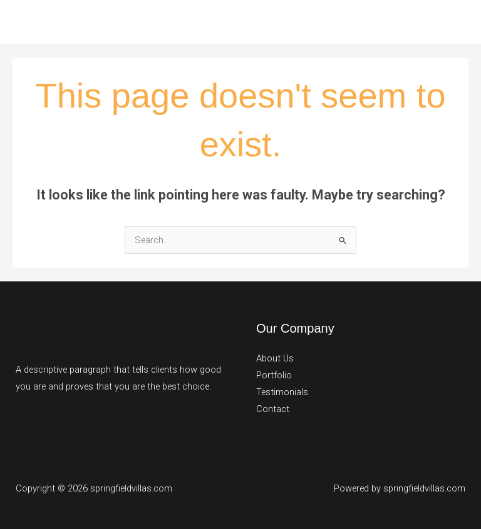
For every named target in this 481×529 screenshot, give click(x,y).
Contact (272, 409)
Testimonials (282, 392)
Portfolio (274, 375)
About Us (275, 358)
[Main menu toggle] (455, 22)
